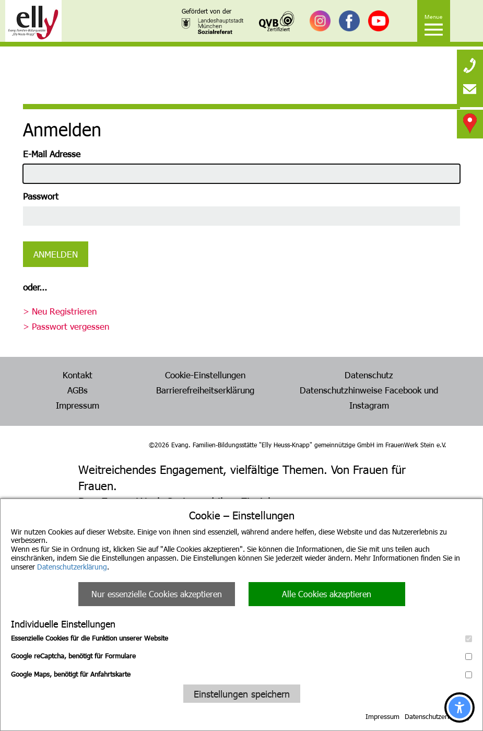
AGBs (77, 390)
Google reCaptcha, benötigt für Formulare (241, 656)
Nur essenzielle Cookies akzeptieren (156, 593)
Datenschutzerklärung (72, 567)
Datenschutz (369, 374)
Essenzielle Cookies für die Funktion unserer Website (241, 638)
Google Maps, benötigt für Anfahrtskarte (241, 674)
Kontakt (77, 374)
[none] (470, 63)
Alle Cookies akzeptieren (326, 593)
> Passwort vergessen (66, 326)
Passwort (40, 196)
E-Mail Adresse (51, 153)
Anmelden (55, 254)
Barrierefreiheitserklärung (205, 390)
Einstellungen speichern (242, 694)
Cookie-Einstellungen (205, 374)
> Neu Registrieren (60, 311)
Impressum (382, 716)
